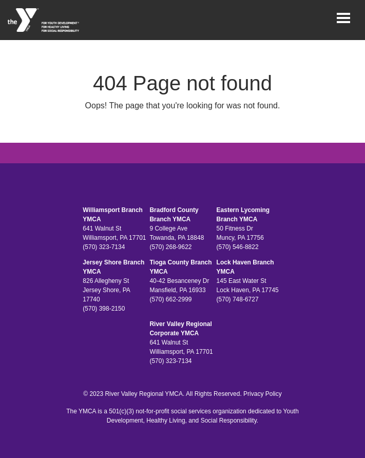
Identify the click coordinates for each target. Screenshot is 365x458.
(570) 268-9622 (170, 247)
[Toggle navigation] (343, 18)
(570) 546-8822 (238, 247)
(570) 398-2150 (104, 308)
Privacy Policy (262, 393)
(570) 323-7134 (104, 247)
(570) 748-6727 (238, 299)
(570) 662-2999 (170, 299)
